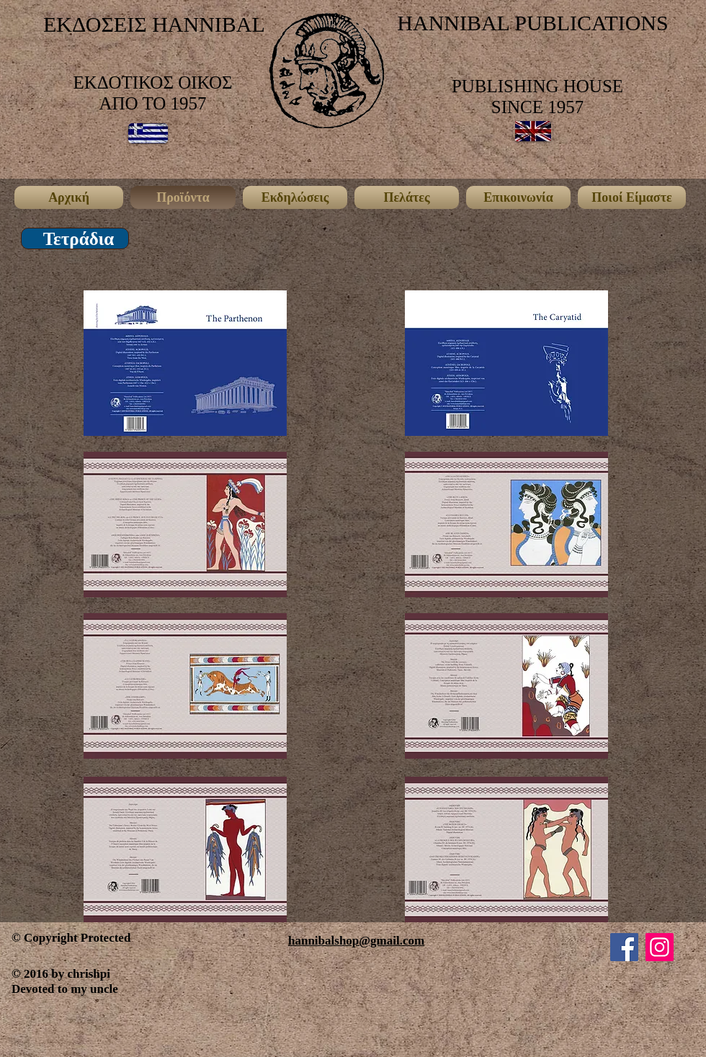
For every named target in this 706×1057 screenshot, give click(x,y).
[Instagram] (659, 947)
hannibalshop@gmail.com (356, 940)
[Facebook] (624, 947)
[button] (78, 238)
